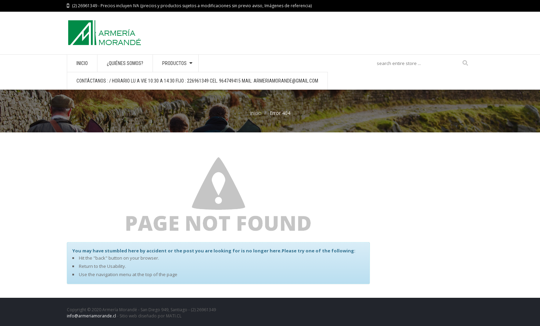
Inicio (255, 113)
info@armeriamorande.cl (91, 316)
